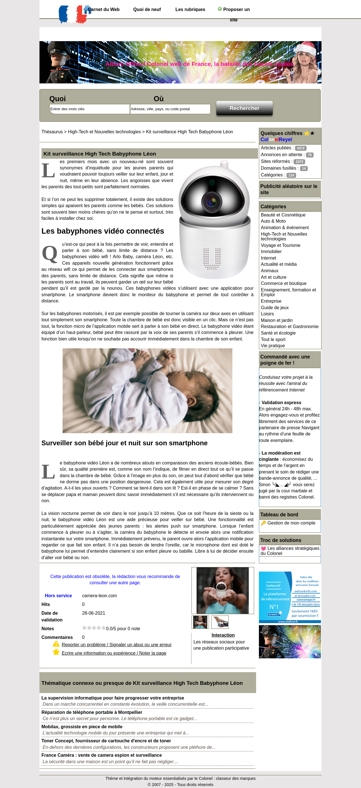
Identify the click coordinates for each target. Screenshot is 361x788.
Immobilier (271, 251)
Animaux (269, 270)
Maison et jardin (277, 320)
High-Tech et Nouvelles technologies (284, 237)
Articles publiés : (284, 148)
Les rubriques (190, 9)
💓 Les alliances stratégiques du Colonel (290, 551)
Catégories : (278, 175)
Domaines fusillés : (284, 168)
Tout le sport (273, 339)
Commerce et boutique (284, 283)
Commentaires (57, 637)
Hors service (58, 595)
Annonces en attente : (287, 155)
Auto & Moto (273, 221)
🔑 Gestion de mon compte (288, 523)
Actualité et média (279, 264)
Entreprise (271, 301)
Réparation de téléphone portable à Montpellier (91, 712)
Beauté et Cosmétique (283, 215)
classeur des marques (236, 778)
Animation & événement (285, 227)
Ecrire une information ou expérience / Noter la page (114, 653)
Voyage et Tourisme (280, 245)
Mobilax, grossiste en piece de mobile (81, 726)
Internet (268, 258)
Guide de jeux (275, 307)
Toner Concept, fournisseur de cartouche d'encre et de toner (106, 740)
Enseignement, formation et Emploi (288, 292)
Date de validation (52, 616)
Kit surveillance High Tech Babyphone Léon (189, 131)
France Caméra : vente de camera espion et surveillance (101, 755)
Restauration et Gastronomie (290, 326)
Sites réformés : (283, 161)
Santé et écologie (278, 333)
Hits (45, 604)
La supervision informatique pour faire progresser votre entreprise (112, 698)
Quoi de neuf (147, 9)
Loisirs (267, 313)
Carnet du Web (104, 9)
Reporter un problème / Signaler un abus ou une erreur (117, 644)
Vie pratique (273, 345)
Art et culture (274, 277)
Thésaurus (52, 131)
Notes (47, 628)
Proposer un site (233, 10)
